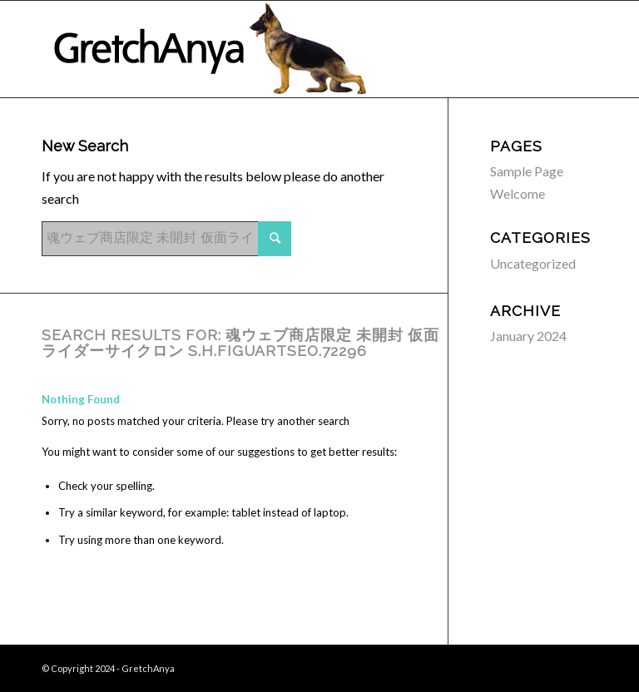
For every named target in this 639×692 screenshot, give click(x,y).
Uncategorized (533, 263)
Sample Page (526, 171)
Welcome (517, 193)
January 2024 (528, 336)
